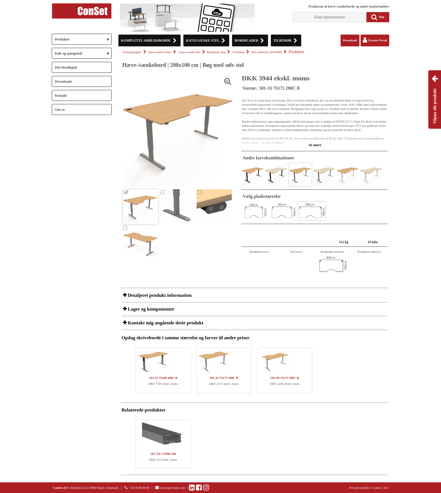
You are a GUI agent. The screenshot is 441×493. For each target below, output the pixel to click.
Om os (60, 109)
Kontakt (61, 95)
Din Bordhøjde (66, 67)
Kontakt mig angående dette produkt (165, 322)
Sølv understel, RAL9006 (266, 52)
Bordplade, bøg (216, 52)
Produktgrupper (132, 52)
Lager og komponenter (150, 309)
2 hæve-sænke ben (189, 52)
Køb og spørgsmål (83, 55)
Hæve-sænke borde (159, 52)
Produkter (83, 41)
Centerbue (238, 52)
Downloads (63, 81)
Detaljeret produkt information (159, 295)
